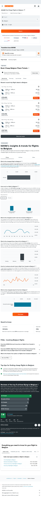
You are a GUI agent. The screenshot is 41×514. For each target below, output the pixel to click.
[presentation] (24, 10)
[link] (20, 314)
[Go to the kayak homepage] (9, 6)
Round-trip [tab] (4, 78)
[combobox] (5, 13)
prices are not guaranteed (28, 486)
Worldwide (20, 478)
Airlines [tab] (20, 157)
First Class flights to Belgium (10, 459)
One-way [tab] (11, 78)
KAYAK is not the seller (21, 490)
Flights (14, 478)
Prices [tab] (7, 157)
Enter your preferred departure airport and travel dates (14, 373)
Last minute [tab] (18, 78)
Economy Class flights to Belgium (11, 465)
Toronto (9, 197)
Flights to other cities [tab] (27, 451)
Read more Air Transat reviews (7, 433)
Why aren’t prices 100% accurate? (21, 495)
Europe (24, 478)
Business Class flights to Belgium (10, 461)
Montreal (4, 197)
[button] (2, 6)
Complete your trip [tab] (15, 451)
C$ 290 (3, 10)
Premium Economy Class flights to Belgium (13, 463)
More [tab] (33, 157)
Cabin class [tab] (5, 451)
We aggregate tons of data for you (21, 493)
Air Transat (10, 414)
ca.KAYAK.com (9, 478)
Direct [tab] (24, 78)
